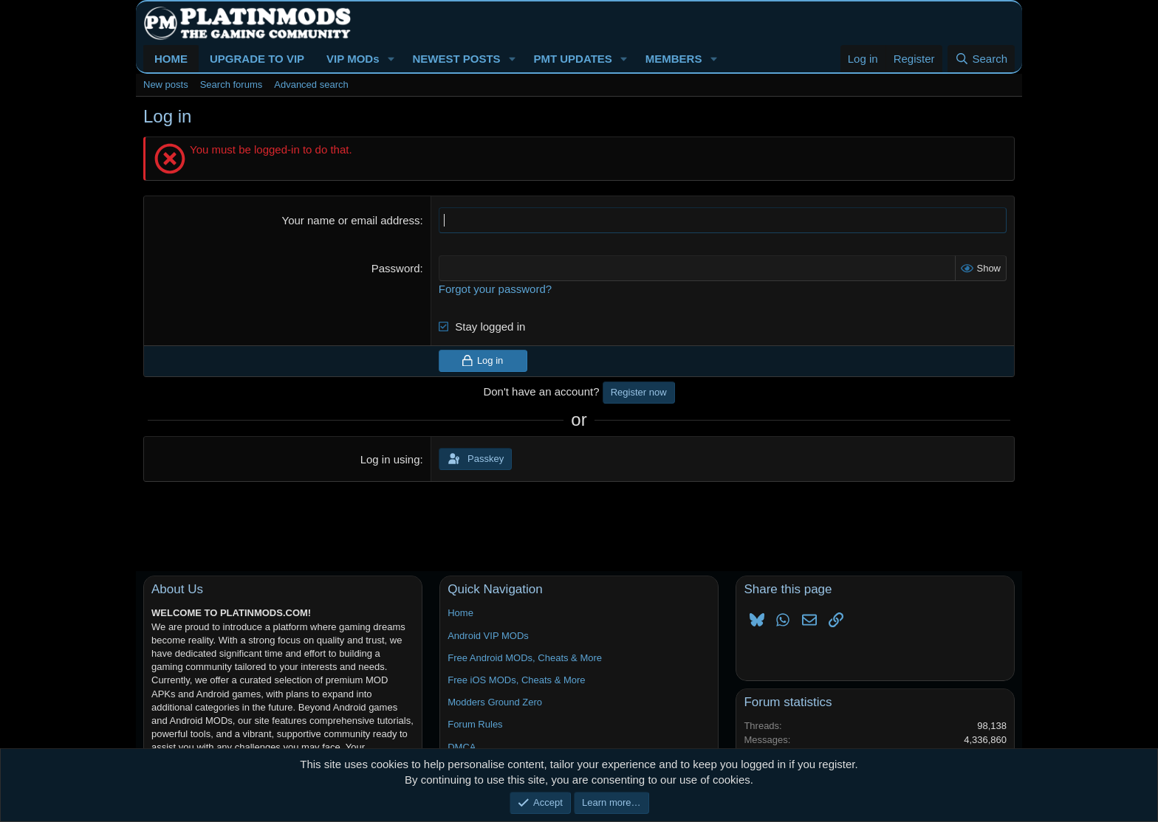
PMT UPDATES (572, 58)
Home (460, 612)
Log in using (390, 459)
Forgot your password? (495, 289)
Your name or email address (351, 220)
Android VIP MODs (488, 635)
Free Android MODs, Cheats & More (525, 657)
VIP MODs (352, 58)
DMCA (462, 747)
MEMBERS (673, 58)
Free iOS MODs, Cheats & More (516, 679)
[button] (390, 58)
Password (395, 268)
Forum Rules (475, 724)
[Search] (981, 58)
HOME (171, 58)
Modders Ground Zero (495, 702)
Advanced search (311, 84)
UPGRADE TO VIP (257, 58)
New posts (165, 84)
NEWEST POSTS (456, 58)
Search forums (231, 84)
